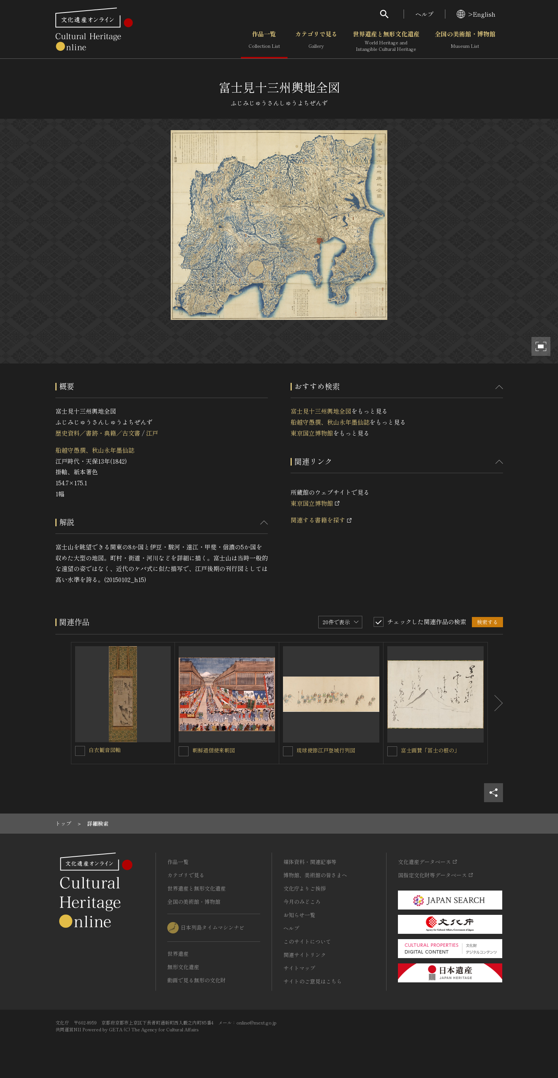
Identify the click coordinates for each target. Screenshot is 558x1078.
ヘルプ (424, 14)
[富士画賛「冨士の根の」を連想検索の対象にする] (392, 751)
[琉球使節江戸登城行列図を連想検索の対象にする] (288, 751)
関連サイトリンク (304, 954)
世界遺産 (178, 953)
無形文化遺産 (183, 967)
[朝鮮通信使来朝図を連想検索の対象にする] (184, 751)
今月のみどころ (302, 901)
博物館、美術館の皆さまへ (315, 875)
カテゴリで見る (316, 41)
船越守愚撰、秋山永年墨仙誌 (94, 450)
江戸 (152, 432)
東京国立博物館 (312, 432)
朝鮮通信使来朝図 (213, 750)
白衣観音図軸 (105, 750)
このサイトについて (307, 941)
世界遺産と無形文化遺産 (386, 41)
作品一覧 (264, 41)
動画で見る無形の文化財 (196, 980)
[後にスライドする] (495, 703)
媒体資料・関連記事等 (309, 862)
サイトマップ (299, 968)
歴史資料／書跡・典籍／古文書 (97, 432)
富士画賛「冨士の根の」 (430, 750)
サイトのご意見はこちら (312, 981)
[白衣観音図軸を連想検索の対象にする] (80, 751)
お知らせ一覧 (299, 915)
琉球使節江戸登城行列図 (326, 750)
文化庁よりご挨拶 (304, 888)
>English (476, 14)
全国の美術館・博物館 (465, 41)
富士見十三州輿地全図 (321, 410)
